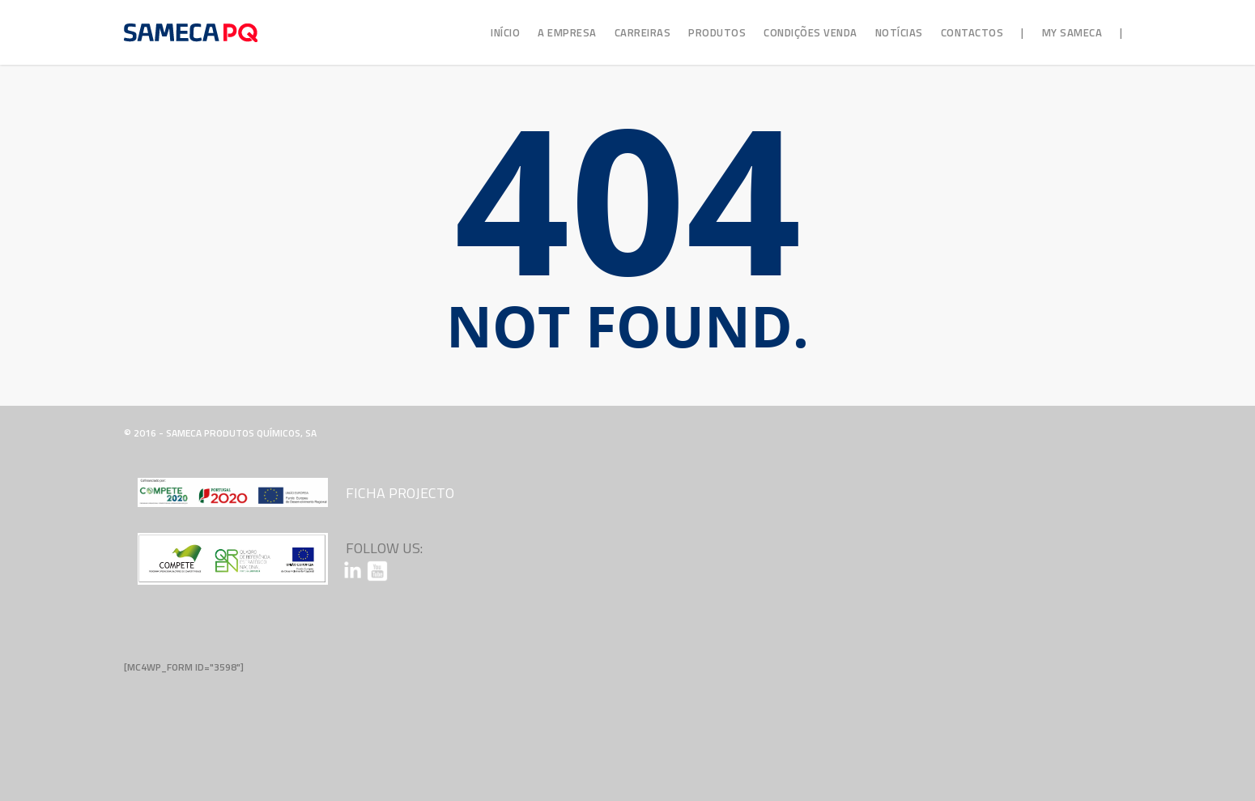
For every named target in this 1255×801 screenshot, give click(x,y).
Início (505, 32)
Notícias (899, 32)
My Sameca (1072, 32)
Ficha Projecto (400, 493)
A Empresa (567, 32)
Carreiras (643, 32)
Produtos (717, 32)
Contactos (972, 32)
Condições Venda (810, 32)
